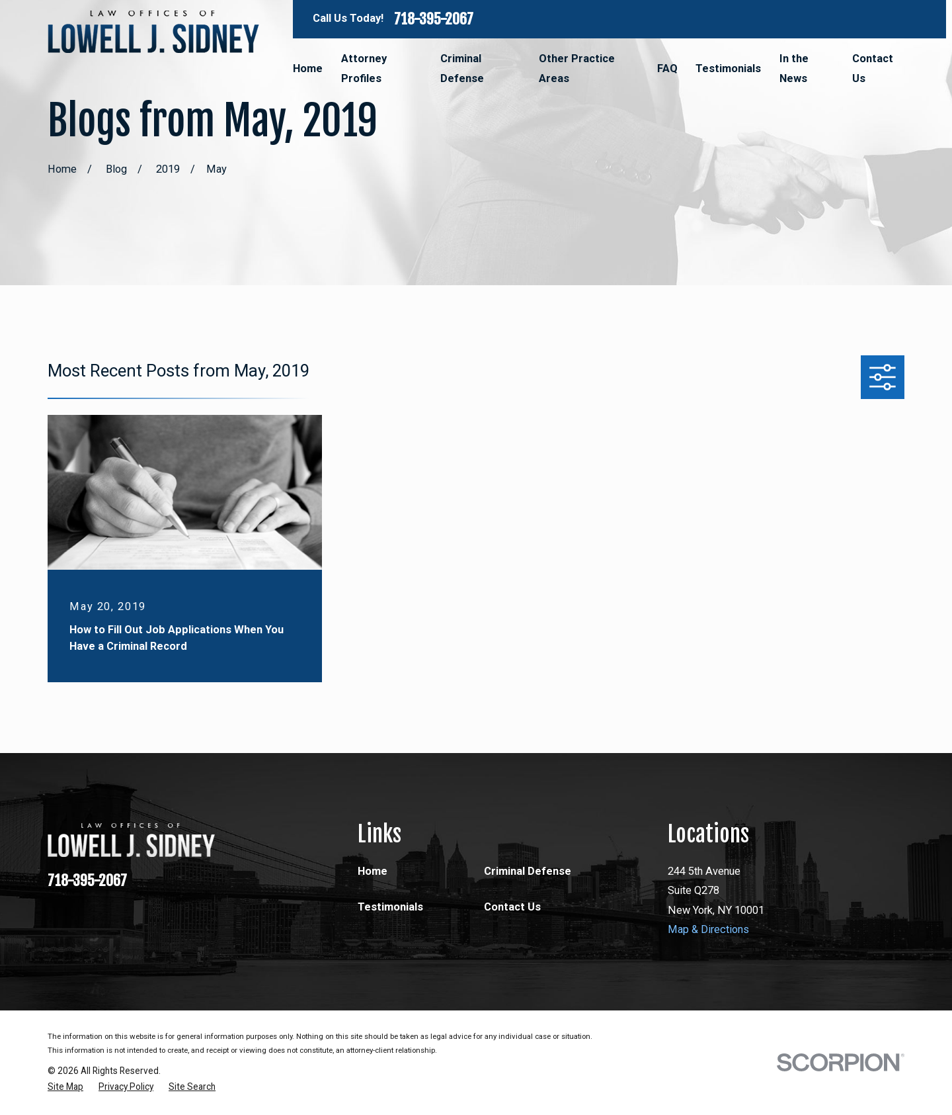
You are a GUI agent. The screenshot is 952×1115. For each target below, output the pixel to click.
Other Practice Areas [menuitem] (577, 68)
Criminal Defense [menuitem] (462, 68)
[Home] (153, 32)
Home (372, 871)
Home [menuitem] (308, 68)
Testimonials (390, 907)
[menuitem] (65, 1087)
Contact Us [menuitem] (872, 68)
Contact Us (512, 907)
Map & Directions (708, 929)
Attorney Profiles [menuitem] (364, 68)
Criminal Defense (527, 871)
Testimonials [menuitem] (728, 68)
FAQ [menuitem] (667, 68)
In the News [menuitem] (794, 68)
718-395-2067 (433, 19)
